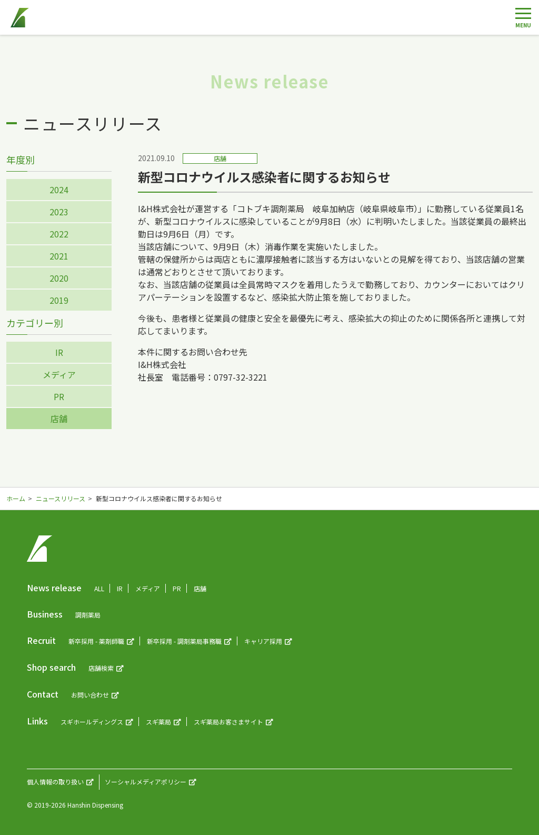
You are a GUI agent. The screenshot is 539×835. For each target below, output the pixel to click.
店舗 (59, 418)
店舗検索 (101, 667)
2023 (58, 211)
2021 (58, 256)
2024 (58, 189)
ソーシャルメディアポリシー (145, 781)
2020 (58, 278)
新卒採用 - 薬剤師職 (96, 641)
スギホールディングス (92, 721)
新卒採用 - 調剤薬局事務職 (184, 641)
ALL (99, 588)
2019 (58, 300)
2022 (58, 233)
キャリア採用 (263, 641)
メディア (59, 374)
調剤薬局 (88, 614)
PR (59, 396)
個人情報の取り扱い (55, 781)
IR (59, 352)
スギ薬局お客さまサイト (228, 721)
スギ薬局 (158, 721)
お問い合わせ (90, 694)
